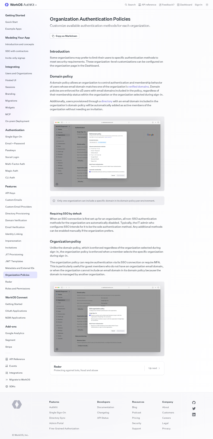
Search (130, 4)
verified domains (138, 86)
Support (136, 428)
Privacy (166, 428)
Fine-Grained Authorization (64, 428)
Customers (168, 412)
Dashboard (184, 4)
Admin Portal (56, 423)
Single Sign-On (57, 412)
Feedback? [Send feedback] (166, 4)
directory (106, 101)
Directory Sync (57, 417)
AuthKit (53, 407)
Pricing (136, 417)
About (165, 407)
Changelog (103, 412)
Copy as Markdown (64, 35)
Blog (134, 407)
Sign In (198, 4)
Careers (166, 417)
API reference (147, 4)
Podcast (136, 412)
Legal (165, 423)
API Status (102, 417)
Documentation (105, 407)
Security (136, 423)
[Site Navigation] (30, 4)
